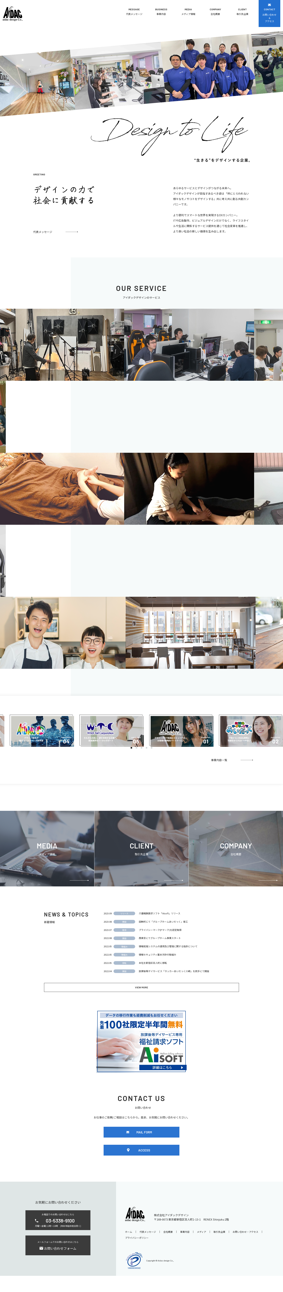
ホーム (128, 1248)
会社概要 (168, 1248)
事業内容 (185, 1248)
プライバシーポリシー (137, 1254)
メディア (201, 1248)
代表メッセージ (148, 1248)
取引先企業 (219, 1248)
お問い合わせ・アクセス (245, 1248)
